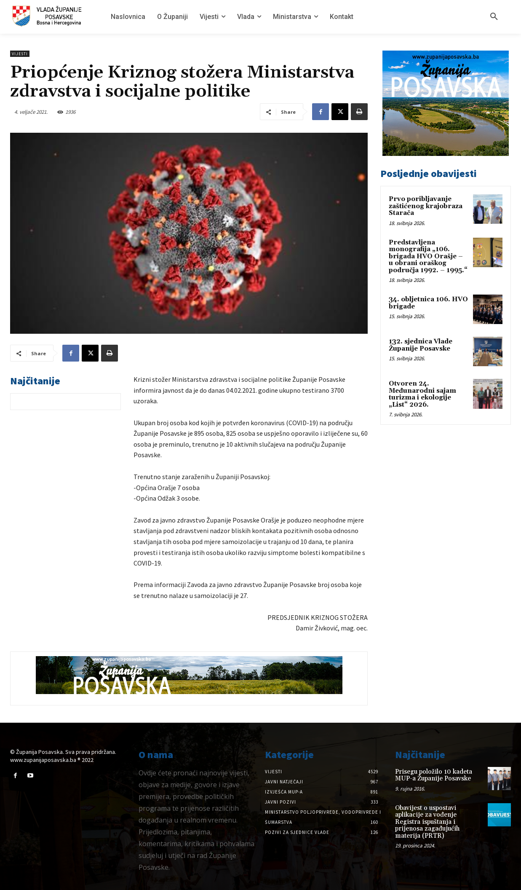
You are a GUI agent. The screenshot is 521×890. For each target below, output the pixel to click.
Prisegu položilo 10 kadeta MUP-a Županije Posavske (433, 775)
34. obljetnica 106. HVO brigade (428, 303)
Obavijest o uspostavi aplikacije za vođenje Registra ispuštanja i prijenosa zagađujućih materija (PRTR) (427, 822)
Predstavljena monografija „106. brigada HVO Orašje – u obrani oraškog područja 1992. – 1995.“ (428, 256)
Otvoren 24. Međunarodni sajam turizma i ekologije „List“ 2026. (422, 394)
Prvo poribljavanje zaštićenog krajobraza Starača (425, 206)
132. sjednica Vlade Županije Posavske (420, 345)
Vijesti (19, 54)
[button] (494, 17)
